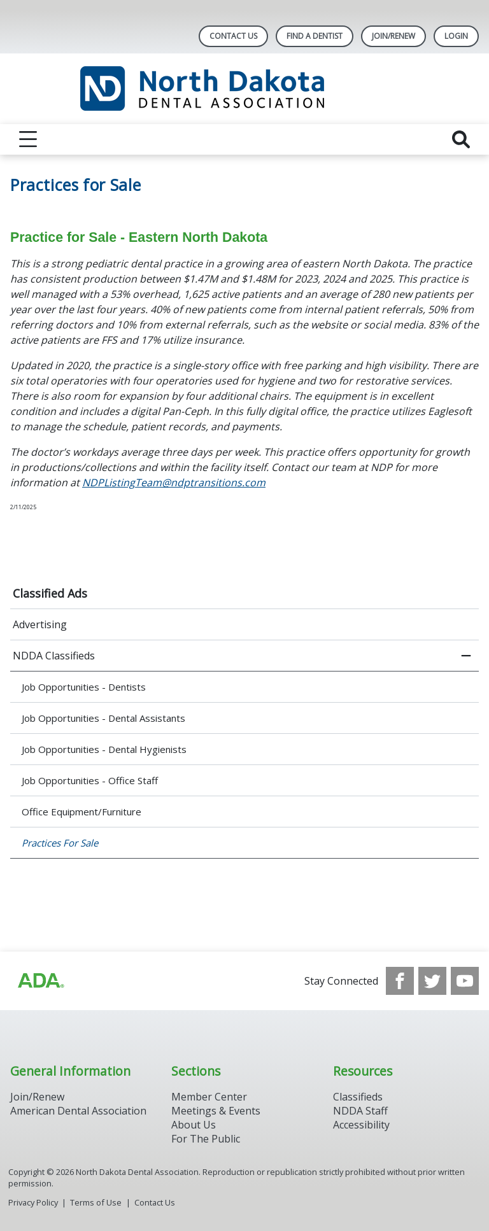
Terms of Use (96, 1202)
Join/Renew (393, 36)
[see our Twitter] (432, 981)
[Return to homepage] (244, 88)
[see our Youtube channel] (465, 981)
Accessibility (361, 1125)
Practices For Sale (60, 842)
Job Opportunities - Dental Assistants (103, 718)
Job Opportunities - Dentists (84, 686)
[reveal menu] (28, 139)
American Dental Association (78, 1111)
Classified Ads (50, 593)
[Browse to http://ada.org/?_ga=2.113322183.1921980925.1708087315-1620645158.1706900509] (40, 981)
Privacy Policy (33, 1202)
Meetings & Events (215, 1111)
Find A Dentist (315, 36)
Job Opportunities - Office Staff (90, 780)
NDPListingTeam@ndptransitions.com (174, 482)
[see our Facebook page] (400, 981)
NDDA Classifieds (54, 656)
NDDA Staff (360, 1111)
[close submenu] (466, 655)
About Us (193, 1125)
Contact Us (233, 36)
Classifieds (358, 1097)
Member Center (209, 1097)
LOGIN (456, 36)
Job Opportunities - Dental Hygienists (104, 749)
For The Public (205, 1139)
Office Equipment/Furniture (81, 811)
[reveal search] (461, 139)
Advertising (40, 624)
